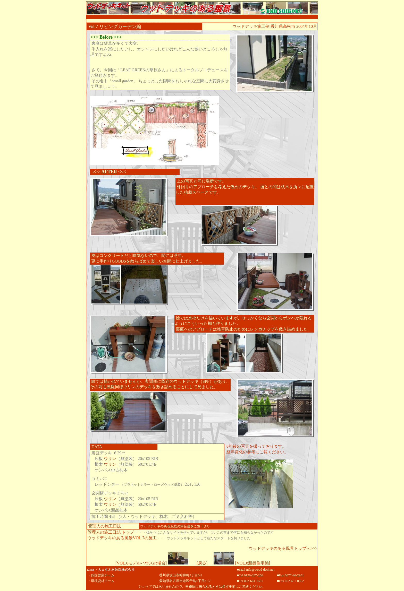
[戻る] (202, 563)
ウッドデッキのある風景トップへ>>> (283, 548)
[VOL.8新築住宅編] (242, 563)
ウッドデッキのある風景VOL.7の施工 (122, 538)
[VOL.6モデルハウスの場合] (152, 563)
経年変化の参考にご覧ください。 (257, 452)
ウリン (110, 458)
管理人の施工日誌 (104, 526)
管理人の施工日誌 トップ (111, 532)
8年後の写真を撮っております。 (256, 446)
